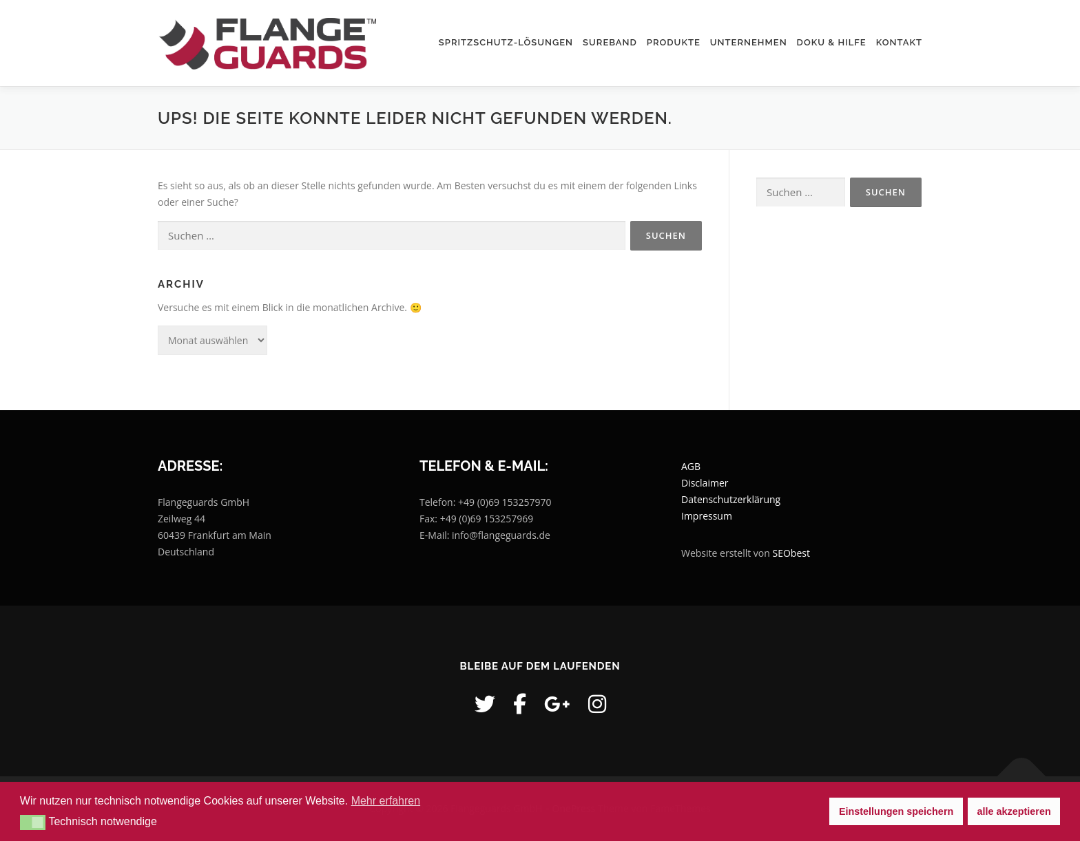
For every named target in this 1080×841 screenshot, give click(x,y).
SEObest (791, 553)
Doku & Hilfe (831, 42)
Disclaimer (704, 482)
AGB (690, 466)
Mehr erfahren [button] (386, 801)
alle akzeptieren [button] (1014, 811)
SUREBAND (610, 42)
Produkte (673, 42)
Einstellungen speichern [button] (896, 811)
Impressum (706, 515)
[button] (32, 822)
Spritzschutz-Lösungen (506, 42)
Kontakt (899, 42)
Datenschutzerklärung (730, 499)
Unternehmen (748, 42)
